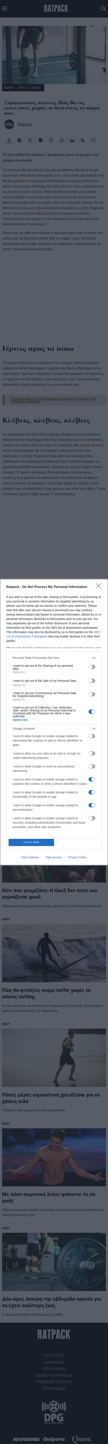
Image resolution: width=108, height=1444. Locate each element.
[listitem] (54, 658)
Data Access (54, 857)
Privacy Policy (77, 857)
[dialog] (54, 722)
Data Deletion (30, 857)
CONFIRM (31, 842)
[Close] (100, 587)
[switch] (92, 667)
